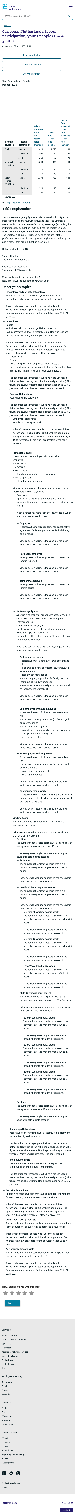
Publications (7, 1360)
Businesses (7, 1382)
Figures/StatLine (9, 1336)
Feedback (66, 1510)
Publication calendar (11, 1483)
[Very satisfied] (31, 1293)
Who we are (7, 1416)
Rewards (6, 1394)
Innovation (7, 1420)
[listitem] (4, 1473)
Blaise (4, 1368)
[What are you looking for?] (37, 16)
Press (4, 1412)
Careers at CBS (8, 1425)
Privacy (5, 1390)
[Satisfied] (25, 1293)
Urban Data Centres (10, 1356)
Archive (5, 1459)
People (5, 1386)
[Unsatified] (12, 1293)
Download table (32, 64)
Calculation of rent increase (14, 1340)
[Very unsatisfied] (5, 1293)
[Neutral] (18, 1293)
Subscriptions (8, 1463)
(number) (38, 135)
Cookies (5, 1447)
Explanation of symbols (18, 203)
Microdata (6, 1348)
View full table (32, 55)
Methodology (8, 1364)
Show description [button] (31, 74)
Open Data (6, 1344)
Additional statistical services (15, 1352)
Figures (7, 26)
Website (5, 1438)
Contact (5, 1408)
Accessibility (7, 1451)
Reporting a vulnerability (13, 1455)
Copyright (6, 1442)
